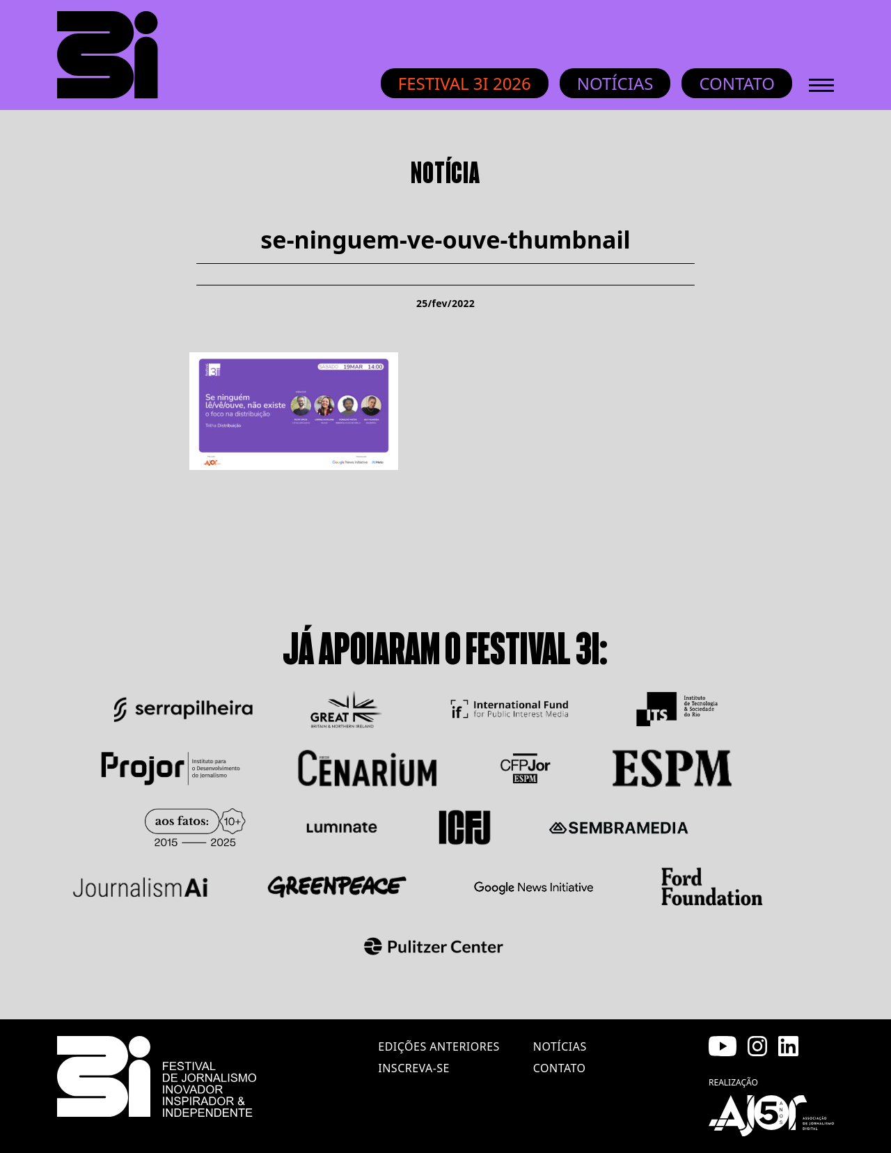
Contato (737, 83)
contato (559, 1068)
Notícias (615, 83)
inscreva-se (414, 1068)
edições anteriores (438, 1046)
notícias (560, 1046)
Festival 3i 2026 (464, 83)
